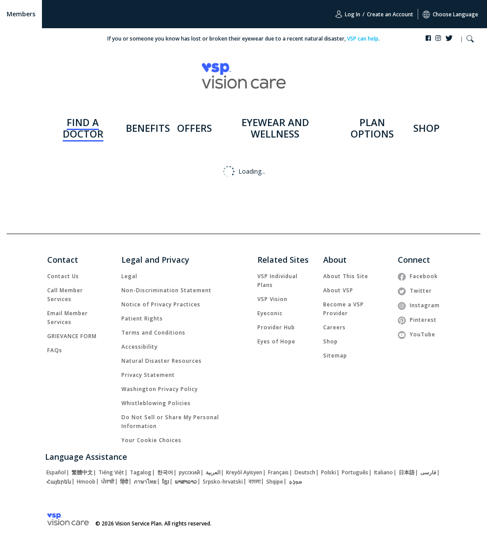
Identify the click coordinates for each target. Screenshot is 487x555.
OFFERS (194, 127)
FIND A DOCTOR (83, 127)
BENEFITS (148, 127)
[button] (470, 40)
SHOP (426, 127)
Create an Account (390, 14)
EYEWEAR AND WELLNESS (275, 127)
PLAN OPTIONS (372, 127)
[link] (63, 276)
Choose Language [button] (450, 14)
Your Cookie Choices (151, 440)
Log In (347, 14)
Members (21, 14)
